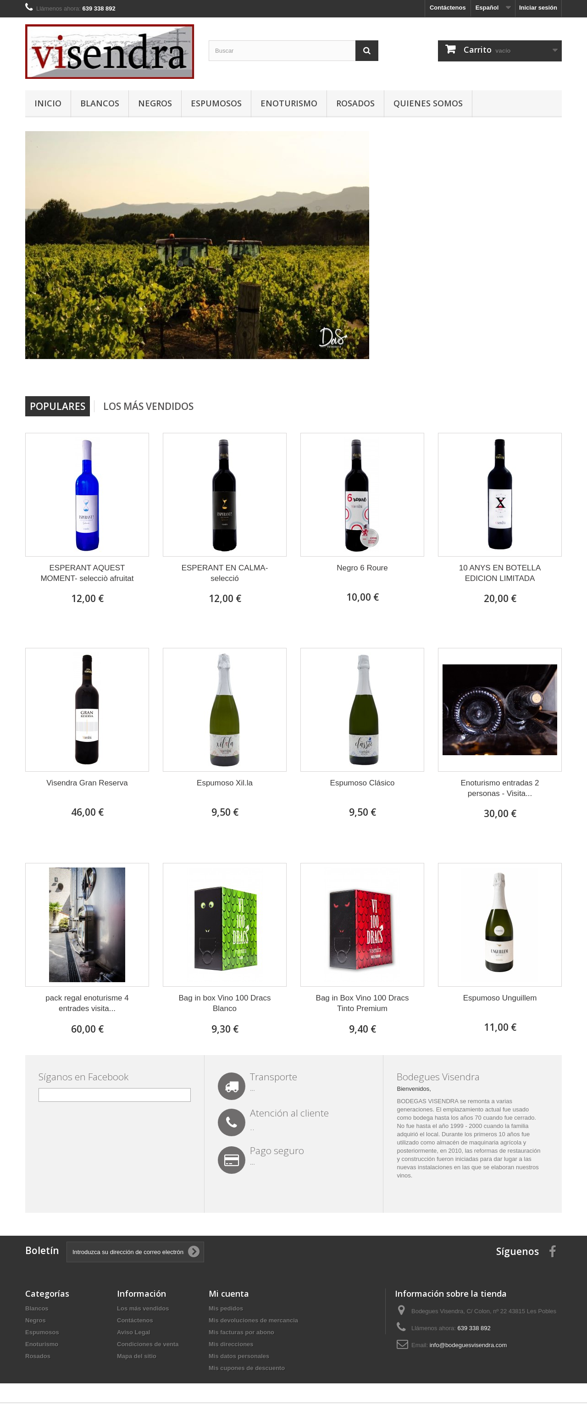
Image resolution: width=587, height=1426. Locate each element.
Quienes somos (428, 103)
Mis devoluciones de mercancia (253, 1320)
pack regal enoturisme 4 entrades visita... (86, 1003)
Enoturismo (288, 103)
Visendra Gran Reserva (86, 783)
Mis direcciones (231, 1344)
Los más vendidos (148, 406)
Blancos (99, 103)
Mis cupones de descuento (247, 1368)
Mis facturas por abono (241, 1332)
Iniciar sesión (538, 7)
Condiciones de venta (147, 1344)
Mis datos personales (239, 1356)
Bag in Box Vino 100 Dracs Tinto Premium (362, 1003)
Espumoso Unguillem (500, 998)
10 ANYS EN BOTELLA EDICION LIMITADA (500, 573)
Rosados (355, 103)
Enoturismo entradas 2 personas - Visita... (499, 788)
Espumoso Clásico (362, 783)
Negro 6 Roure (362, 568)
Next (545, 373)
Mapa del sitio (136, 1356)
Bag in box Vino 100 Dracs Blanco (225, 1003)
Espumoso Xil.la (225, 783)
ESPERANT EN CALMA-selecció (225, 573)
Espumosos (216, 103)
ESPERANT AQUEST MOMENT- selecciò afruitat (86, 573)
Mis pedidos (226, 1308)
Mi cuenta (229, 1293)
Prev (522, 373)
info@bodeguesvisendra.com (468, 1345)
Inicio (47, 103)
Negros (155, 103)
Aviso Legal (133, 1332)
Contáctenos (448, 7)
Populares (57, 406)
